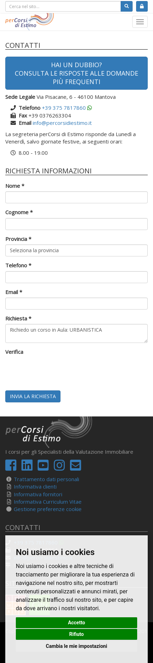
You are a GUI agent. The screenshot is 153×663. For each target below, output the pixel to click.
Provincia (18, 238)
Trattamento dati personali (46, 479)
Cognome (19, 212)
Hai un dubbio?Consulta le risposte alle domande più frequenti (76, 73)
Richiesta (18, 318)
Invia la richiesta (33, 396)
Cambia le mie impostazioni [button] (76, 646)
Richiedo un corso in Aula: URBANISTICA (76, 333)
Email (13, 291)
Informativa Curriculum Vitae (48, 501)
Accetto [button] (76, 622)
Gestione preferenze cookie (48, 508)
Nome (14, 185)
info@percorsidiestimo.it (62, 122)
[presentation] (58, 371)
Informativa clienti (35, 486)
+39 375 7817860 (64, 107)
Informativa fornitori (38, 494)
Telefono (18, 265)
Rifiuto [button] (76, 634)
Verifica (14, 351)
